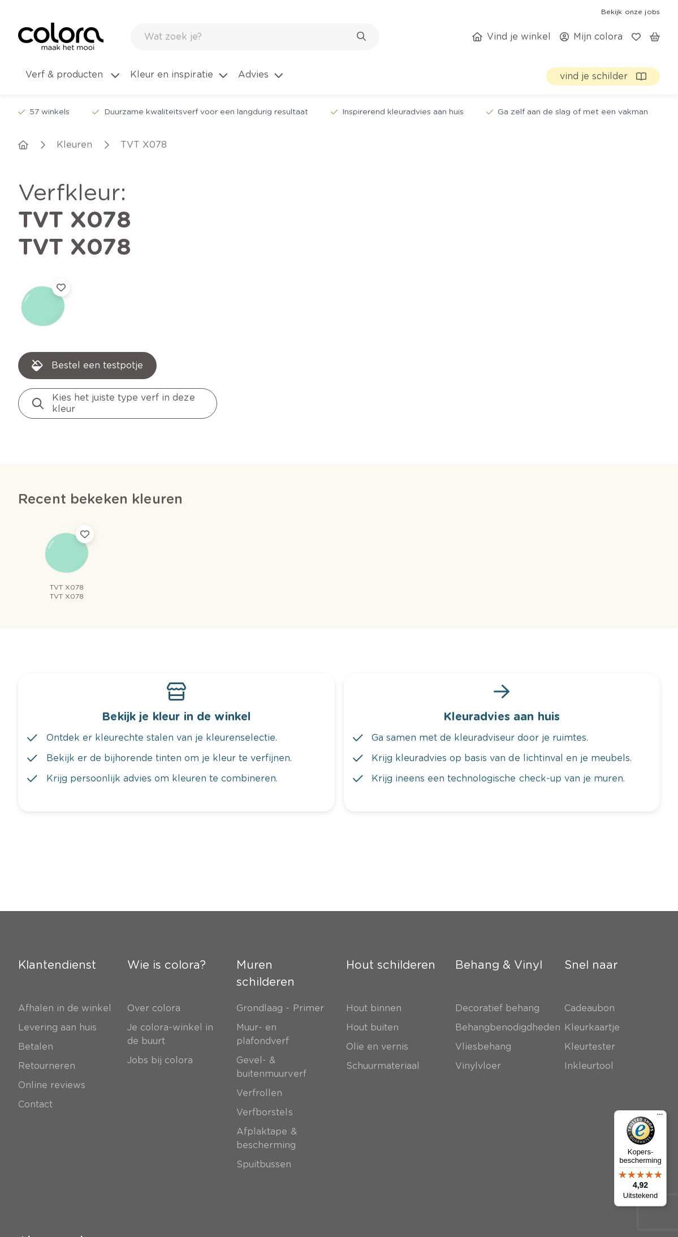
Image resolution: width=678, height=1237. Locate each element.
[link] (630, 11)
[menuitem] (71, 81)
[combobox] (255, 36)
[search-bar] (247, 37)
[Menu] (660, 1117)
